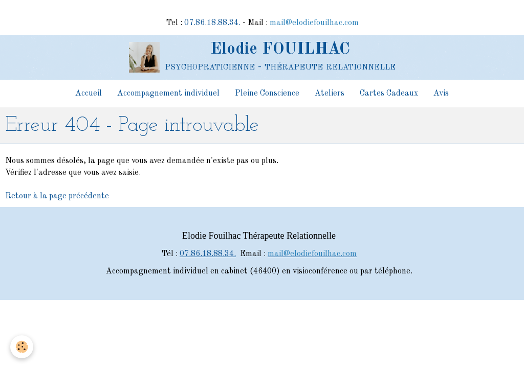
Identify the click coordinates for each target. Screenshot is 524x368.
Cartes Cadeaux (389, 93)
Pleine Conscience (267, 93)
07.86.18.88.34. (212, 23)
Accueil (88, 93)
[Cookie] (21, 346)
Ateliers (329, 93)
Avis (441, 93)
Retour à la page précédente (57, 196)
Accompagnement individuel (168, 93)
